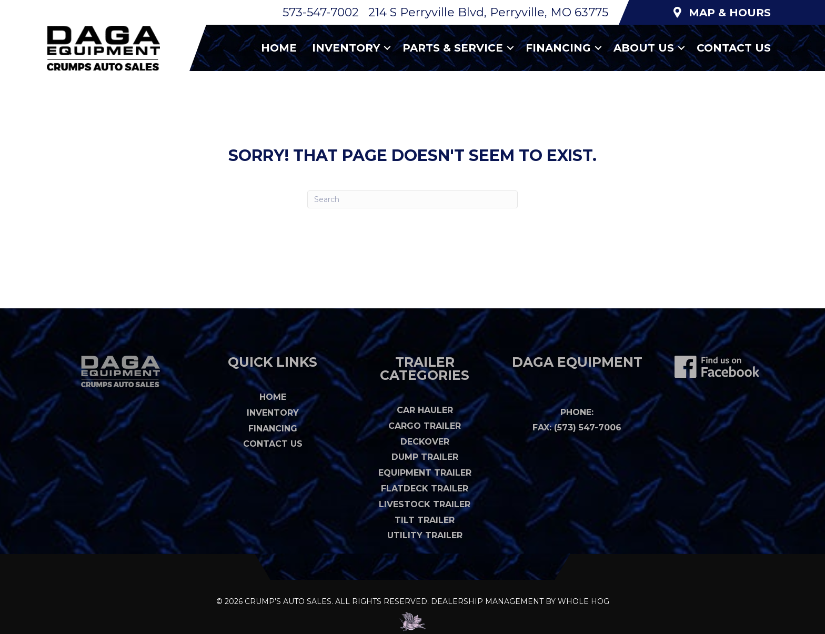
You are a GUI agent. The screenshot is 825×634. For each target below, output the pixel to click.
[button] (387, 48)
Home (279, 48)
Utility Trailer (424, 535)
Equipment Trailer (424, 473)
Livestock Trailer (424, 504)
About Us (643, 48)
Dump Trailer (424, 457)
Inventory (346, 48)
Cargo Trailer (424, 426)
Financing (558, 48)
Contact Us (734, 48)
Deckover (424, 442)
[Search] (412, 199)
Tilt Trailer (425, 520)
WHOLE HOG (583, 601)
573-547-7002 (321, 12)
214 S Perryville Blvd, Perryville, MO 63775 (488, 12)
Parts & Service (453, 48)
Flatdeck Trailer (424, 489)
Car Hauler (425, 410)
